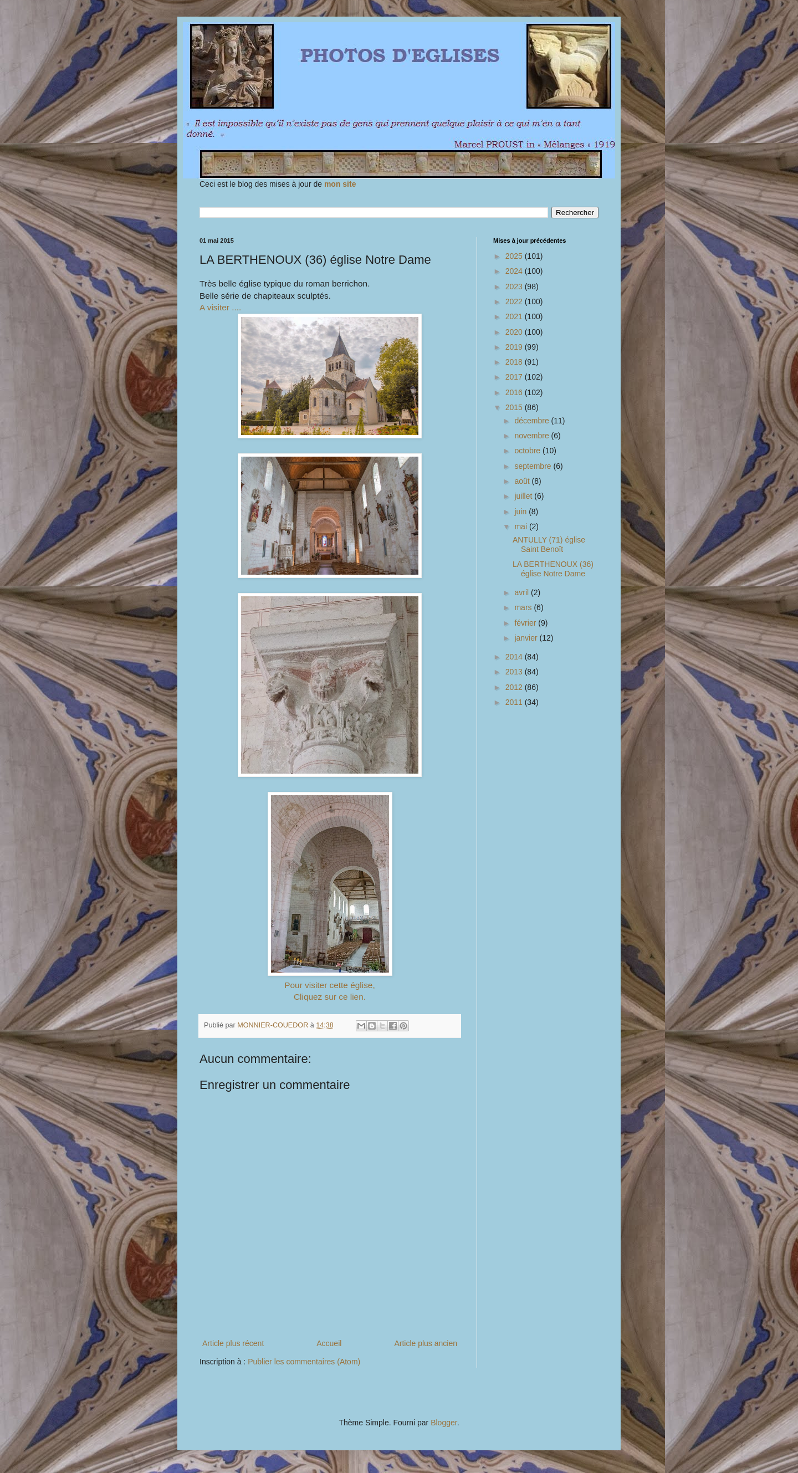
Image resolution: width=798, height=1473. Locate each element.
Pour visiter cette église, (329, 985)
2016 (515, 392)
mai (521, 526)
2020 (515, 332)
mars (524, 607)
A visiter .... (220, 307)
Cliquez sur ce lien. (330, 996)
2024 (515, 271)
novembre (532, 435)
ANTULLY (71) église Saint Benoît (549, 544)
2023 (515, 286)
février (526, 622)
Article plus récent (233, 1343)
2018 (515, 361)
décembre (532, 420)
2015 (515, 407)
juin (521, 511)
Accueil (328, 1343)
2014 (515, 656)
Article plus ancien (425, 1343)
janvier (526, 637)
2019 (515, 346)
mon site (340, 184)
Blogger (444, 1422)
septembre (533, 466)
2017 (515, 376)
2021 (515, 316)
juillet (524, 496)
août (522, 481)
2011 (515, 702)
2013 (515, 671)
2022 (515, 301)
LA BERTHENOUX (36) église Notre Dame (553, 569)
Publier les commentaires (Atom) (304, 1361)
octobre (528, 450)
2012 (515, 687)
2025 (515, 256)
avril (522, 592)
